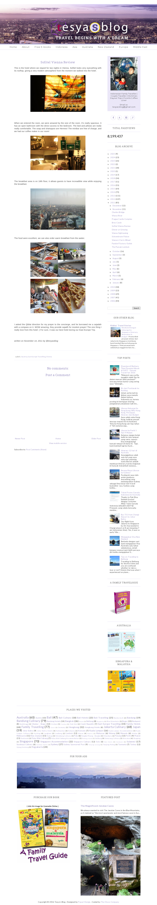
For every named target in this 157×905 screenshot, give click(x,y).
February (117, 279)
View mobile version (58, 443)
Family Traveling (32, 727)
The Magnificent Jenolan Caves (97, 806)
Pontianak (25, 738)
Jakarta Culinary (115, 727)
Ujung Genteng (23, 747)
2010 (113, 287)
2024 (113, 157)
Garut (53, 727)
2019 (113, 175)
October (116, 251)
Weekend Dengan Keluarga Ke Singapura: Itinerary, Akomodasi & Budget (129, 332)
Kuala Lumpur (96, 730)
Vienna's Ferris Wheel (121, 240)
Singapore (26, 741)
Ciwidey (63, 724)
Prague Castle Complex (122, 219)
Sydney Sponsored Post (74, 744)
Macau (81, 733)
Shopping (136, 738)
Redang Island (87, 738)
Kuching (37, 733)
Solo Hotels (108, 742)
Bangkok (69, 721)
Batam (81, 721)
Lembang (58, 733)
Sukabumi (119, 742)
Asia (75, 47)
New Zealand (106, 47)
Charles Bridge (118, 212)
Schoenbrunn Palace (120, 236)
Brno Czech (117, 223)
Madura (90, 733)
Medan (134, 733)
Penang (118, 736)
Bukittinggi (24, 724)
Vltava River (117, 216)
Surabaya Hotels (42, 744)
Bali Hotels (82, 717)
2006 (113, 301)
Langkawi (47, 733)
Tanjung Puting (109, 744)
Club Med (73, 724)
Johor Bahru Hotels (45, 731)
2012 (113, 199)
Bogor (125, 721)
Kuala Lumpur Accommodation (121, 731)
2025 (113, 154)
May (115, 269)
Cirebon (54, 724)
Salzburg (98, 738)
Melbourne (21, 736)
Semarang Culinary (112, 738)
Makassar (100, 733)
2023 (113, 161)
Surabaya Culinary (25, 744)
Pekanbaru (108, 736)
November (117, 209)
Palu (76, 736)
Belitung (89, 721)
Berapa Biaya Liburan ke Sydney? (130, 471)
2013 (113, 196)
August (116, 258)
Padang (49, 736)
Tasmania (122, 744)
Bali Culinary (65, 717)
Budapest (136, 721)
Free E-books (43, 47)
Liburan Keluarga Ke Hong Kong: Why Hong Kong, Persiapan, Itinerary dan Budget (130, 411)
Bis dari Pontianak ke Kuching (130, 389)
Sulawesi (131, 741)
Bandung (131, 717)
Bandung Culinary (28, 720)
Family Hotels (133, 724)
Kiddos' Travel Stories (120, 325)
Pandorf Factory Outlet (122, 243)
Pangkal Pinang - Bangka (90, 736)
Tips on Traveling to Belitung (129, 558)
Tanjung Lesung (94, 744)
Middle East (140, 47)
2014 (113, 192)
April (115, 272)
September (118, 255)
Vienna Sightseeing (120, 233)
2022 (113, 164)
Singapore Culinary (82, 742)
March (115, 276)
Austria (24, 357)
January (116, 283)
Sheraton (126, 738)
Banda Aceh (119, 718)
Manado (124, 733)
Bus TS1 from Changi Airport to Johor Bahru (130, 517)
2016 (113, 185)
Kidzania (71, 731)
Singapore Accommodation (54, 741)
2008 (113, 294)
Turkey (133, 744)
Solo (98, 742)
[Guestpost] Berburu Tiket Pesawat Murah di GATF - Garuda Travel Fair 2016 (130, 369)
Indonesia (62, 47)
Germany (61, 727)
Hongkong (74, 727)
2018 (113, 178)
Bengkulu (100, 721)
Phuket (137, 736)
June (115, 265)
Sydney (54, 744)
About (26, 47)
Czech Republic (87, 724)
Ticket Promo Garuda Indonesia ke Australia (130, 493)
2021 (113, 168)
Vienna (49, 357)
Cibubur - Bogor (39, 724)
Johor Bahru (28, 731)
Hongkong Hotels (92, 727)
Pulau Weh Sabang (40, 738)
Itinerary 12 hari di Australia (129, 451)
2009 (113, 290)
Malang (112, 733)
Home (13, 47)
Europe (123, 47)
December (117, 206)
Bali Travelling (101, 717)
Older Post (96, 438)
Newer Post (20, 438)
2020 (113, 171)
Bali (49, 717)
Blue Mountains (113, 721)
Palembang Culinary (63, 736)
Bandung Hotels (53, 721)
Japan (136, 727)
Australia (87, 47)
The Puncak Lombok (120, 247)
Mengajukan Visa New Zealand (130, 538)
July (115, 262)
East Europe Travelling (37, 357)
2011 (113, 202)
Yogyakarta (37, 747)
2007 (113, 297)
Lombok (69, 733)
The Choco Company (110, 902)
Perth (128, 736)
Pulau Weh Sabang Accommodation (65, 738)
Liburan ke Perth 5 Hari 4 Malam (129, 431)
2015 (113, 189)
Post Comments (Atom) (36, 449)
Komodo (82, 731)
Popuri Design (84, 902)
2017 (113, 182)
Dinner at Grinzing (120, 230)
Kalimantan (60, 731)
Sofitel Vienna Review (121, 226)
